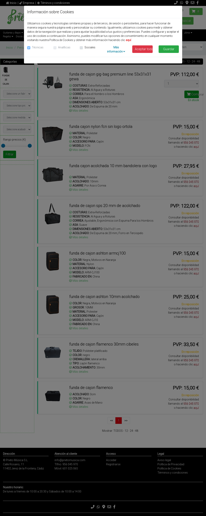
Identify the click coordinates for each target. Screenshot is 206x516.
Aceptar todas (144, 49)
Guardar (168, 49)
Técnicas (37, 47)
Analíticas (64, 47)
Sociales (89, 47)
